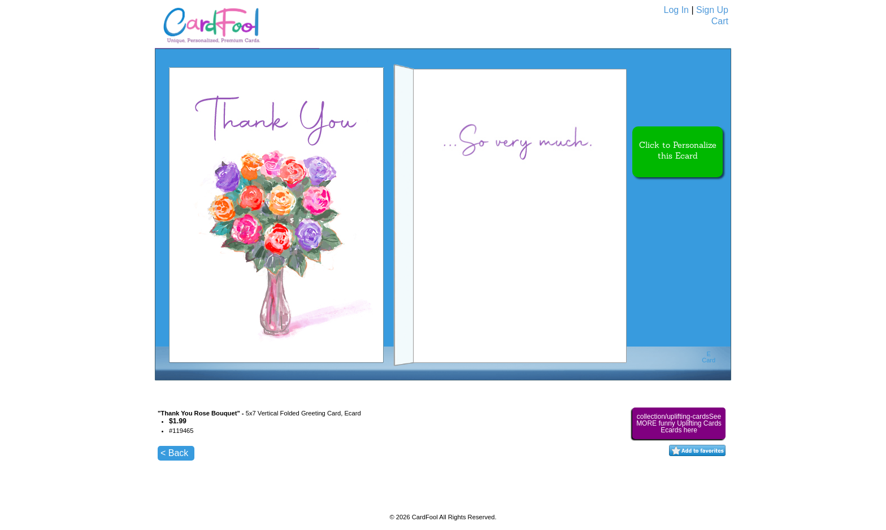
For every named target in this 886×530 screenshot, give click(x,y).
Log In (676, 10)
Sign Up (712, 10)
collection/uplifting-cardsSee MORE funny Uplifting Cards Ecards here (679, 423)
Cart (719, 21)
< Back (174, 453)
